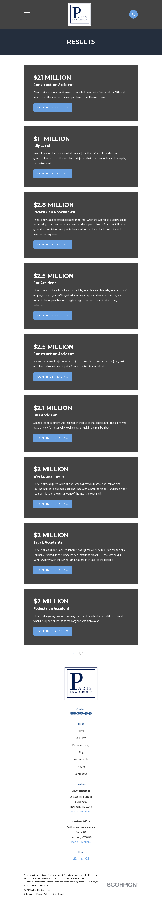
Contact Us (81, 774)
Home (80, 731)
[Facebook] (87, 858)
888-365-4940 (81, 713)
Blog (81, 752)
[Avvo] (75, 858)
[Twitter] (81, 858)
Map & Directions (81, 811)
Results (81, 766)
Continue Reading (52, 107)
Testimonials (81, 759)
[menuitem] (28, 894)
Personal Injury (81, 745)
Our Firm (81, 738)
